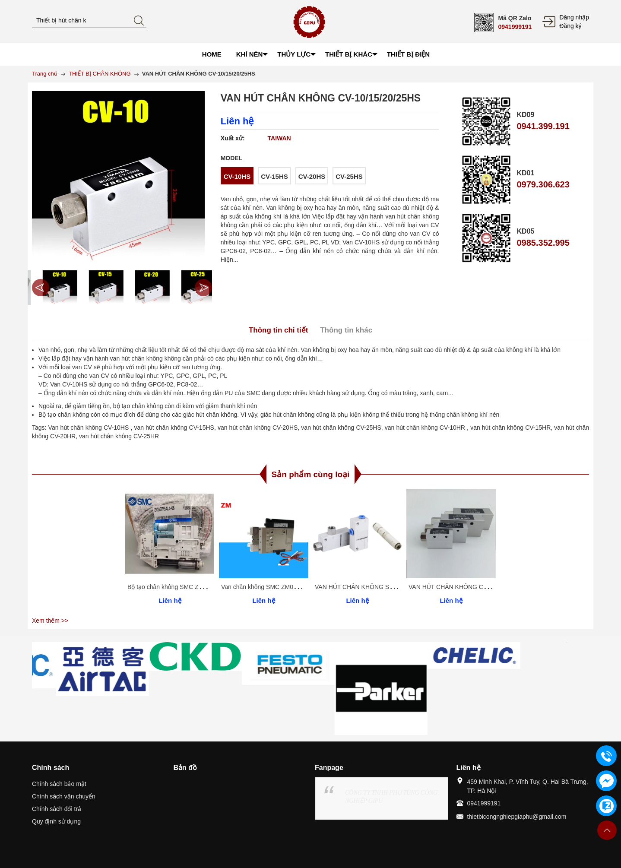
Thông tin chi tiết (278, 330)
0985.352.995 (542, 242)
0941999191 (515, 26)
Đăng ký (570, 25)
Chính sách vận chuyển (63, 796)
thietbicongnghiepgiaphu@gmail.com (517, 816)
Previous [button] (40, 287)
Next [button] (203, 287)
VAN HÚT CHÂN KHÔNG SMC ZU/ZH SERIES (378, 586)
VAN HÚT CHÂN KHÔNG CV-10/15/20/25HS (469, 586)
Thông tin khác (346, 330)
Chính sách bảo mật (59, 783)
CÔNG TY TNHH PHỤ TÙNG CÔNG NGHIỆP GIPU (391, 796)
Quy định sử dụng (56, 821)
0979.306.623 (542, 184)
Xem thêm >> (50, 620)
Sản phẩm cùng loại (311, 474)
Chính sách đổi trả (56, 808)
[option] (53, 287)
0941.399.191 (542, 126)
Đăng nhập (574, 17)
